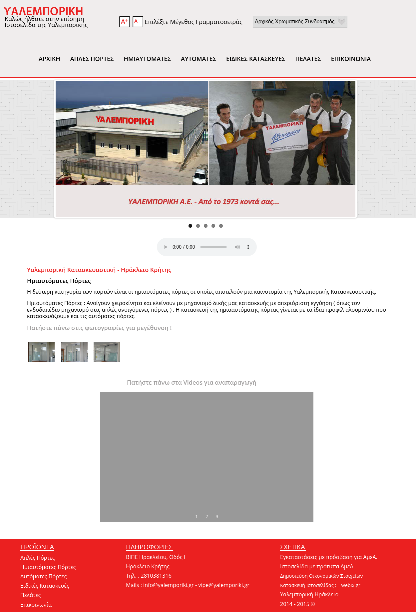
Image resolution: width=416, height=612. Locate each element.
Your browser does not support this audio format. (207, 247)
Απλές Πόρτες (37, 557)
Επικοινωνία (36, 604)
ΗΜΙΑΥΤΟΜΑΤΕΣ (147, 59)
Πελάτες (30, 595)
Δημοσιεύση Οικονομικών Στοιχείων (321, 575)
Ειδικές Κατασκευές (44, 585)
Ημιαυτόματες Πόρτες (48, 567)
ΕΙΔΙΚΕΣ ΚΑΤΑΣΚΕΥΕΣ (255, 59)
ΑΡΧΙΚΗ (49, 59)
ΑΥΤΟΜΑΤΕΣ (198, 59)
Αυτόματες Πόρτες (43, 576)
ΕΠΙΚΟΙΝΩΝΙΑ (351, 59)
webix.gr (350, 585)
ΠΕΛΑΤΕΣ (308, 59)
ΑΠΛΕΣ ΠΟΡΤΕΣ (92, 59)
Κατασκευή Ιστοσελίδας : (308, 585)
